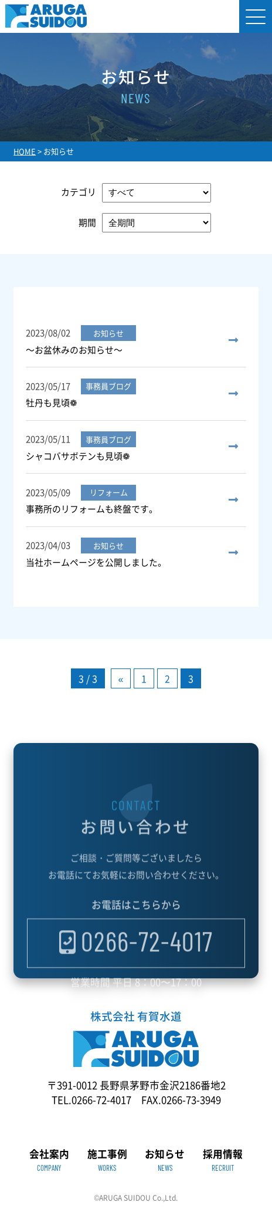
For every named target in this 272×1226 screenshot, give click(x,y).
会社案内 (49, 1160)
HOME (24, 151)
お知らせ (165, 1160)
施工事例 (107, 1160)
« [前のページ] (121, 678)
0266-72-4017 (147, 958)
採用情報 (223, 1160)
